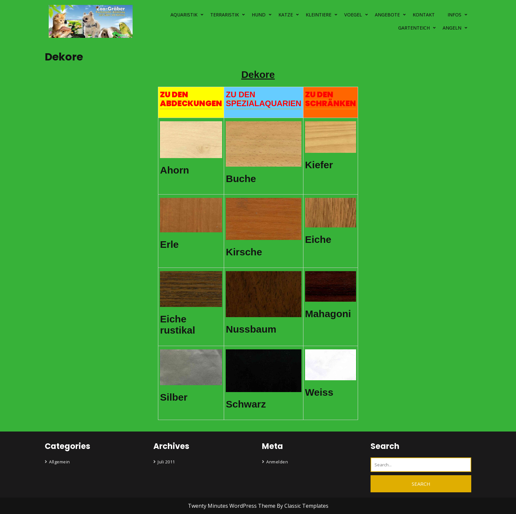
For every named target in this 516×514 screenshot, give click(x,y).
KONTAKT (424, 15)
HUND (259, 15)
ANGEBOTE (387, 15)
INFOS (454, 15)
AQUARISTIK (183, 15)
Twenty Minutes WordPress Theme (232, 505)
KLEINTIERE (318, 15)
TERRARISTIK (224, 15)
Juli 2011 (166, 462)
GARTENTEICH (414, 28)
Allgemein (59, 462)
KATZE (285, 15)
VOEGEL (353, 15)
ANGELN (452, 28)
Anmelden (277, 462)
